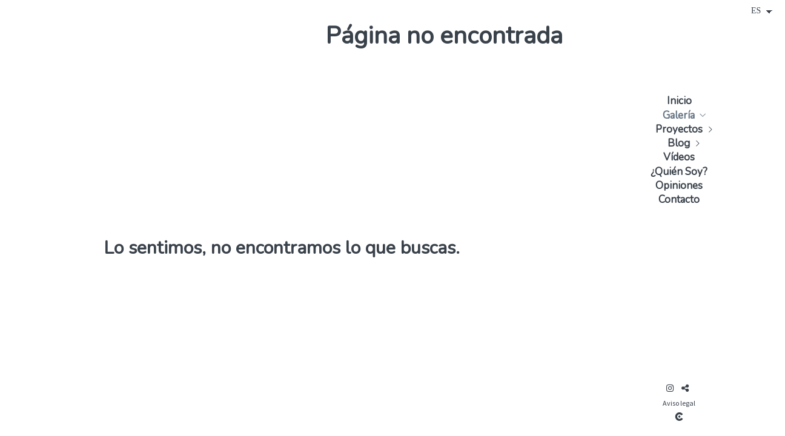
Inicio (679, 101)
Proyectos (679, 129)
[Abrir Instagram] (670, 388)
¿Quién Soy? (679, 172)
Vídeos (679, 157)
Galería (679, 115)
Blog (678, 143)
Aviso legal (679, 403)
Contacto (679, 199)
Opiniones (679, 186)
